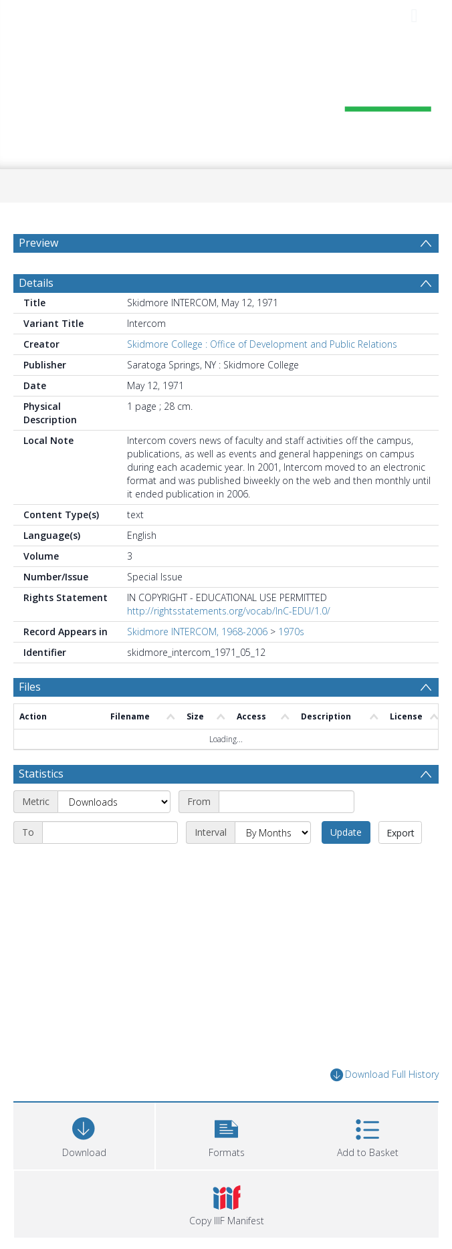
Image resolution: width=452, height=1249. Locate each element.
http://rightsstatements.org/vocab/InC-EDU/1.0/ (228, 610)
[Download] (83, 1134)
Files (30, 686)
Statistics (41, 773)
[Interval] (273, 832)
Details (36, 282)
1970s (291, 631)
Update (346, 832)
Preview (38, 242)
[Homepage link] (226, 98)
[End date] (110, 832)
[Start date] (286, 801)
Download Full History (384, 1075)
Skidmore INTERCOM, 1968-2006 (197, 631)
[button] (226, 1134)
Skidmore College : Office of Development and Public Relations (262, 344)
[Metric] (114, 801)
